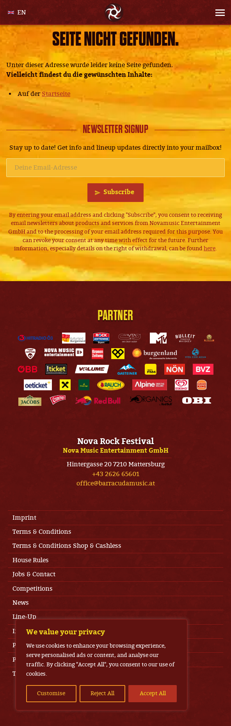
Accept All (153, 693)
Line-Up (24, 617)
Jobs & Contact (33, 574)
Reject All (102, 693)
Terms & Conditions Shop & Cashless (66, 546)
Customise (51, 693)
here (209, 248)
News (20, 603)
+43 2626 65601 (115, 474)
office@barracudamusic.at (115, 483)
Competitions (32, 589)
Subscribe (118, 192)
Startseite (56, 94)
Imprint (24, 518)
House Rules (30, 560)
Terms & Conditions (41, 532)
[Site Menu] (213, 12)
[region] (101, 664)
